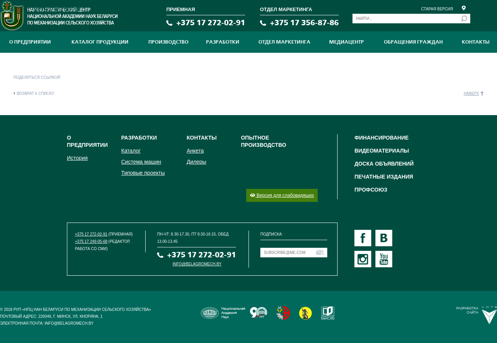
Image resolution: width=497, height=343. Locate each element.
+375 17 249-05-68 (91, 241)
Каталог (131, 151)
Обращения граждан (413, 42)
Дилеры (196, 162)
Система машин (141, 162)
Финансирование (381, 138)
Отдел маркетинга (284, 42)
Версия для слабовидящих (282, 195)
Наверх (471, 93)
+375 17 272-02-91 (210, 22)
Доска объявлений (384, 164)
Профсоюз (370, 190)
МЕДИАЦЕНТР (346, 42)
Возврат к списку (35, 93)
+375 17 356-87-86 (304, 22)
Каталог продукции (99, 42)
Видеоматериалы (381, 151)
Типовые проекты (143, 173)
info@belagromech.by (197, 264)
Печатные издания (383, 177)
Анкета (195, 151)
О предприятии (30, 42)
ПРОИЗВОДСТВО (168, 42)
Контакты (475, 42)
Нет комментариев (57, 9)
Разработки (222, 42)
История (77, 158)
